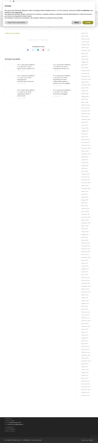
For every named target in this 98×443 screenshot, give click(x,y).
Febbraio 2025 (85, 70)
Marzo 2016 (84, 378)
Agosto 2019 (84, 260)
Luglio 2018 (84, 297)
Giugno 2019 (85, 266)
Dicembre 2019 (85, 249)
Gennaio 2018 (85, 315)
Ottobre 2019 (85, 254)
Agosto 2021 (84, 191)
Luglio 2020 (84, 229)
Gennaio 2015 (85, 395)
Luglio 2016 (84, 366)
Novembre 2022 (85, 148)
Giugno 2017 (85, 335)
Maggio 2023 (85, 131)
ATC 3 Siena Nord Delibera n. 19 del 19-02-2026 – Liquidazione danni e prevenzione (26, 93)
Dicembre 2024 (85, 76)
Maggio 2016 (85, 372)
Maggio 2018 (85, 303)
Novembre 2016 (85, 355)
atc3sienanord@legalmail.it (15, 424)
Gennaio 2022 (85, 177)
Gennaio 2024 (85, 108)
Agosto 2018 (84, 295)
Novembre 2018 (85, 286)
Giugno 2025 (85, 59)
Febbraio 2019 (85, 277)
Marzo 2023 (84, 137)
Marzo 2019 (84, 274)
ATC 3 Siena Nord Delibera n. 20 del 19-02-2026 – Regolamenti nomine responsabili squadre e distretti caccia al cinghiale (62, 79)
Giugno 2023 (85, 128)
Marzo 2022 (84, 171)
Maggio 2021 (85, 200)
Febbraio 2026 (85, 39)
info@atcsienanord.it (15, 422)
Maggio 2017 (85, 338)
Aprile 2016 (84, 375)
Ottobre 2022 (85, 151)
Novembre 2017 (85, 320)
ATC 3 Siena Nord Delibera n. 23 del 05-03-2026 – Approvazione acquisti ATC (26, 66)
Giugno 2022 (85, 162)
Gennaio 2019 (85, 280)
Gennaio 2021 (85, 211)
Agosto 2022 (84, 157)
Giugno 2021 (85, 197)
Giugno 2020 (85, 231)
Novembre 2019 (85, 251)
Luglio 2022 (84, 160)
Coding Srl (90, 440)
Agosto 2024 (84, 88)
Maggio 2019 (85, 269)
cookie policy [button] (18, 12)
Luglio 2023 (84, 125)
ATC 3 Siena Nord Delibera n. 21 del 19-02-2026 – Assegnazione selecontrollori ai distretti (26, 78)
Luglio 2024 (84, 91)
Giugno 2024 (85, 93)
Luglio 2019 (84, 263)
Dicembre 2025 (85, 45)
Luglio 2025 (84, 56)
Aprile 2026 (84, 33)
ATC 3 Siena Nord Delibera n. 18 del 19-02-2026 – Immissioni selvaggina (62, 92)
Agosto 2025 (84, 53)
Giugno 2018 (85, 300)
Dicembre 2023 (85, 111)
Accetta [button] (87, 22)
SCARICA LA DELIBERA (12, 33)
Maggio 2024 (85, 96)
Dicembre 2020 (85, 214)
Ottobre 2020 (85, 220)
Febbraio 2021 (85, 208)
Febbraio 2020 (85, 243)
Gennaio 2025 (85, 73)
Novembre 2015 (85, 389)
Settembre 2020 (85, 223)
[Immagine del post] (10, 68)
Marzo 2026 (84, 36)
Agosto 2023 (84, 122)
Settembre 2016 (85, 361)
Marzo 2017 (84, 343)
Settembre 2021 (85, 188)
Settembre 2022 (85, 154)
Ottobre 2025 (85, 47)
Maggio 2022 (85, 165)
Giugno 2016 (85, 369)
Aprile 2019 (84, 272)
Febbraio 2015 (85, 392)
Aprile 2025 (84, 65)
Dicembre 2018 (85, 283)
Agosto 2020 (84, 226)
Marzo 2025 (84, 68)
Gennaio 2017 (85, 349)
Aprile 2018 (84, 306)
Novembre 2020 (85, 217)
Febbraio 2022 (85, 174)
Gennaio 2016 (85, 384)
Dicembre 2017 (85, 318)
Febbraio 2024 (85, 105)
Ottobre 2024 (85, 82)
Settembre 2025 (85, 50)
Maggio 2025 (85, 62)
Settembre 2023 (85, 119)
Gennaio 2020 (85, 246)
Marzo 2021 (84, 206)
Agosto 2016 (84, 364)
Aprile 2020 (84, 237)
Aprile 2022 (84, 168)
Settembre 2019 (85, 257)
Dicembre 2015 (85, 387)
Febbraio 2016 (85, 381)
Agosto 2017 (84, 329)
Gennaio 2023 (85, 142)
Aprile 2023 (84, 134)
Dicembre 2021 (85, 180)
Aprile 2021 (84, 203)
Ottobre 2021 (85, 185)
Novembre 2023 (85, 114)
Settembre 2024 (85, 85)
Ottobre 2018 (85, 289)
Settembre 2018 (85, 292)
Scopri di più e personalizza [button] (16, 22)
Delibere (35, 40)
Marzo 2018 (84, 309)
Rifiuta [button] (76, 22)
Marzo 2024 (84, 102)
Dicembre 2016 (85, 352)
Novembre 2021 (85, 183)
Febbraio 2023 (85, 139)
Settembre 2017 (85, 326)
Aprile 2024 (84, 99)
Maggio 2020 (85, 234)
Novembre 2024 (85, 79)
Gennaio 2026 (85, 42)
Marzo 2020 (84, 240)
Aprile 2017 (84, 341)
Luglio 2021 (84, 194)
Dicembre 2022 (85, 145)
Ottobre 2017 (85, 323)
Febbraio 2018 (85, 312)
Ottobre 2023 (85, 116)
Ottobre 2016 (85, 358)
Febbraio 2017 (85, 346)
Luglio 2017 (84, 332)
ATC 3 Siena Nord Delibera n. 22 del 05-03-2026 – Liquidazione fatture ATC (62, 66)
